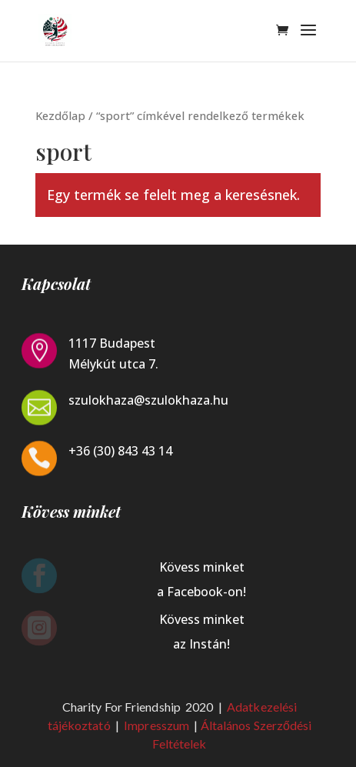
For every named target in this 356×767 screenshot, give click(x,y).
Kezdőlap (60, 115)
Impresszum (157, 725)
